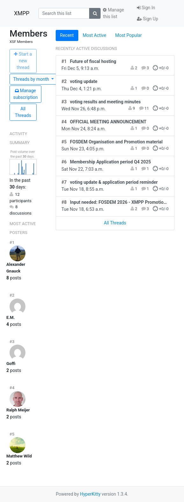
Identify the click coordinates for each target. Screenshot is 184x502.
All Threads (23, 112)
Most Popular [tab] (128, 35)
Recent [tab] (67, 35)
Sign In (146, 7)
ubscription (25, 94)
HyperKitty (90, 494)
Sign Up (147, 18)
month (31, 79)
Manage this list (113, 13)
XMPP (21, 13)
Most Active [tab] (94, 35)
